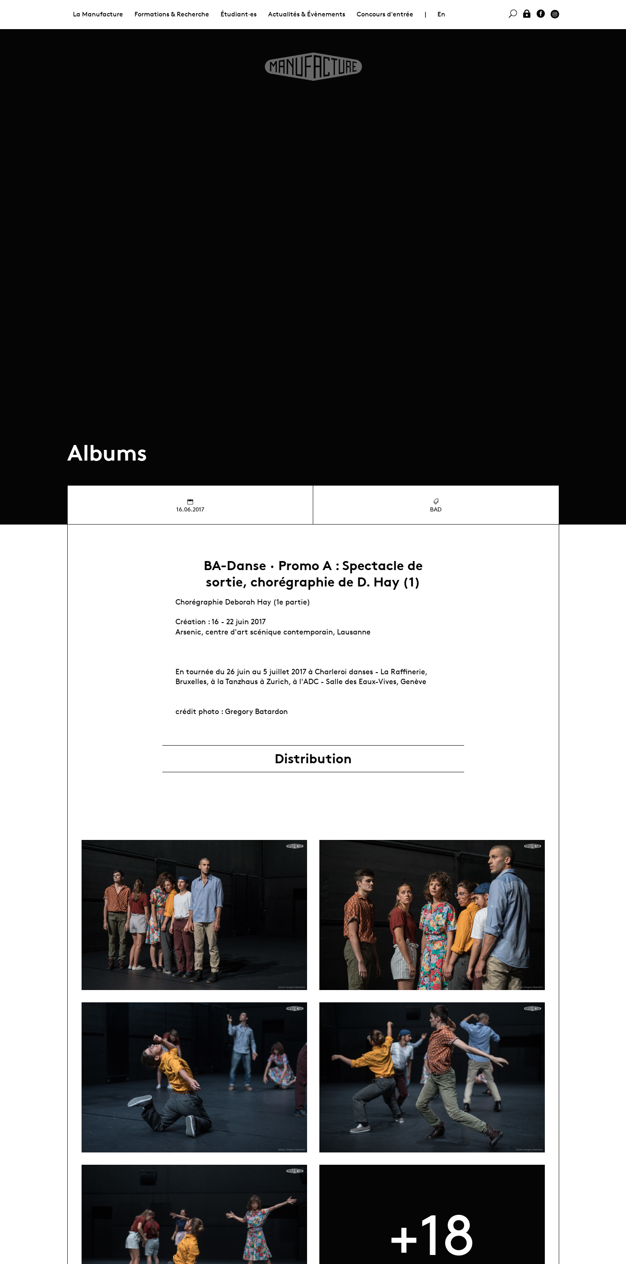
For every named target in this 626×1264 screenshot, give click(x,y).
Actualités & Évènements (306, 14)
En (441, 14)
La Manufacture (98, 14)
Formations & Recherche (171, 14)
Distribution (313, 759)
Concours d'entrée (385, 14)
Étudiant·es (239, 14)
